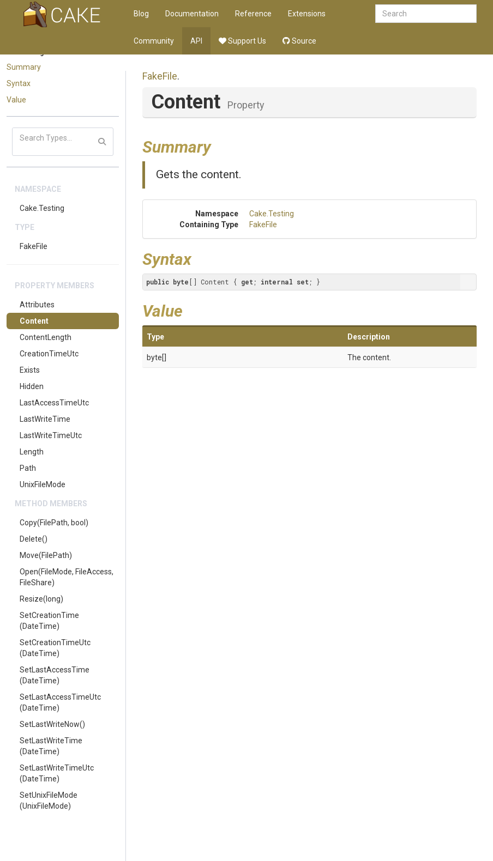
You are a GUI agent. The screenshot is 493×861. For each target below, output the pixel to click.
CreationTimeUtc (49, 353)
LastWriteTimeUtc (51, 435)
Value (16, 99)
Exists (30, 370)
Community (154, 41)
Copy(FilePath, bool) (54, 522)
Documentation (192, 13)
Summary (24, 67)
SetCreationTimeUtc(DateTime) (55, 648)
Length (32, 451)
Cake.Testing (42, 208)
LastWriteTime (45, 419)
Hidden (32, 386)
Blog (141, 13)
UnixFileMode (42, 484)
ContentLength (45, 337)
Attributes (37, 304)
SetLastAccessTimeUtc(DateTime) (60, 702)
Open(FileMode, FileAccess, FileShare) (66, 577)
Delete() (33, 539)
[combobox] (426, 13)
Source (299, 41)
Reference (253, 13)
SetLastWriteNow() (52, 724)
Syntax (19, 83)
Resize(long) (41, 599)
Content (34, 321)
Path (28, 468)
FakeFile (33, 246)
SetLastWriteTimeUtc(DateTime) (57, 773)
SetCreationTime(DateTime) (49, 620)
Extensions (307, 13)
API (196, 41)
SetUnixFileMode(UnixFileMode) (48, 800)
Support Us (242, 41)
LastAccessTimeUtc (54, 402)
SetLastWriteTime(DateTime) (51, 746)
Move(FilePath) (46, 555)
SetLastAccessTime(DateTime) (54, 675)
